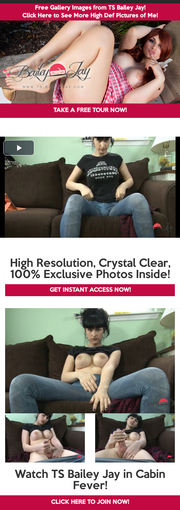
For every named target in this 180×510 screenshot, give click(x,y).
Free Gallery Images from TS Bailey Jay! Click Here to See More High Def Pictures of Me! (90, 11)
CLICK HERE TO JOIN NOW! (90, 502)
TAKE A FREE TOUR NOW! (90, 110)
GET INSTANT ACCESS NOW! (90, 290)
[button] (18, 147)
